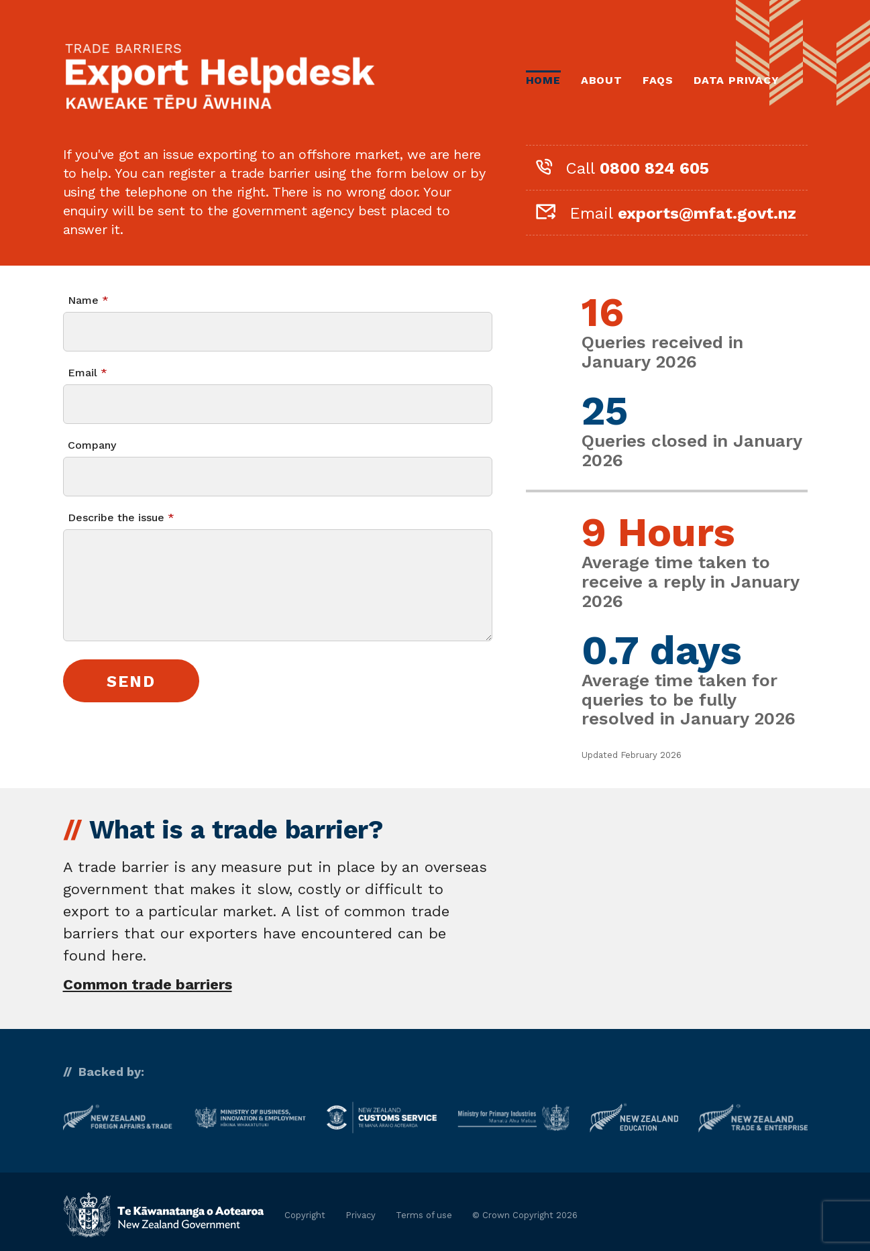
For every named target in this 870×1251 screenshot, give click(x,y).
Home (543, 80)
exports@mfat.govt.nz (707, 213)
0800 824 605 (654, 168)
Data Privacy (736, 80)
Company (92, 445)
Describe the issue (116, 517)
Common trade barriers (147, 984)
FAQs (658, 80)
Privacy (360, 1215)
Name (83, 300)
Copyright (304, 1215)
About (601, 80)
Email (82, 372)
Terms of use (424, 1215)
